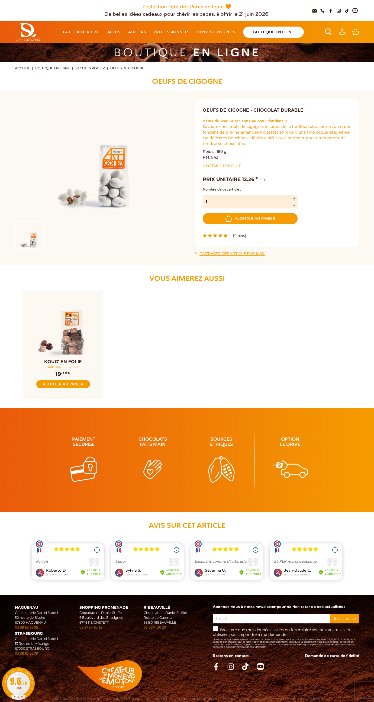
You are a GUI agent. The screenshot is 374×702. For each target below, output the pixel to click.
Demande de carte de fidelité (332, 655)
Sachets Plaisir (90, 68)
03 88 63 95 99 (26, 653)
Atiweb (264, 699)
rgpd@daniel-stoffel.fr (255, 644)
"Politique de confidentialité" (251, 647)
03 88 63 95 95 (26, 627)
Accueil (22, 68)
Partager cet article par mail (232, 254)
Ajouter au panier (250, 218)
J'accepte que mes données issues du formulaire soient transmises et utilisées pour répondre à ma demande (286, 637)
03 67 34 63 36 (90, 627)
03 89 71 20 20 (155, 627)
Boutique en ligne (52, 68)
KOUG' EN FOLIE (63, 361)
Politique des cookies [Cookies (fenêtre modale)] (170, 699)
